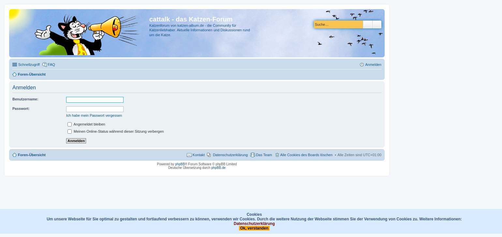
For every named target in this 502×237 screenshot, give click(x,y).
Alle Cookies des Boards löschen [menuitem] (306, 155)
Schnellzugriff (29, 65)
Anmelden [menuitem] (373, 65)
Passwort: (21, 109)
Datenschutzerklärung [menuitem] (230, 155)
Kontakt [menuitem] (199, 155)
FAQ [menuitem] (51, 65)
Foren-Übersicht (32, 155)
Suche (368, 24)
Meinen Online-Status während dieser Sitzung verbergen (115, 131)
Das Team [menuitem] (264, 155)
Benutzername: (25, 99)
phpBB (180, 164)
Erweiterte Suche (377, 24)
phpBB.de (218, 168)
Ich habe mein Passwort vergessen (94, 115)
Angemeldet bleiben (86, 124)
